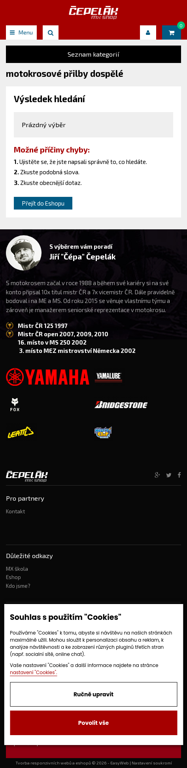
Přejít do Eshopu (43, 203)
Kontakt (15, 511)
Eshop (13, 577)
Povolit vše (93, 723)
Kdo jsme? (18, 586)
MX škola (17, 569)
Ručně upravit (93, 694)
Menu (21, 32)
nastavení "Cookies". (33, 672)
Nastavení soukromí (152, 762)
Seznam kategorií (93, 54)
